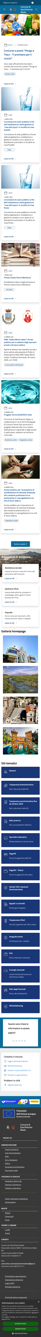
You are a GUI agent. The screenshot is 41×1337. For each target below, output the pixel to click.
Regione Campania (10, 2)
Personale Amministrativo (14, 1167)
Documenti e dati (11, 1170)
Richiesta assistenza (12, 1286)
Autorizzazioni (10, 1202)
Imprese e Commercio (13, 1184)
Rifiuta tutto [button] (20, 1329)
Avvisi (10, 45)
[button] (20, 1333)
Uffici (7, 1156)
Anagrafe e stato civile (13, 1181)
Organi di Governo (11, 1149)
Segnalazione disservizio (14, 1279)
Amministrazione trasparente (16, 1297)
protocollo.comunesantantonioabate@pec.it (18, 1263)
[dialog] (20, 1318)
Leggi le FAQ (9, 1283)
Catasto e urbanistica (13, 1188)
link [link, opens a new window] (9, 1319)
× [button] (38, 1302)
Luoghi (7, 1229)
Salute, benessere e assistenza (16, 1198)
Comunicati (9, 1216)
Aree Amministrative (13, 1153)
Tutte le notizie (20, 544)
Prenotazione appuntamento (15, 1276)
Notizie (7, 1213)
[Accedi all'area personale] (32, 2)
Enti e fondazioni (11, 1160)
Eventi (7, 1233)
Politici (7, 1163)
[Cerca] (36, 9)
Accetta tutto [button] (20, 1324)
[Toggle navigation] (4, 9)
